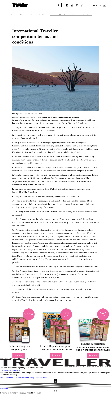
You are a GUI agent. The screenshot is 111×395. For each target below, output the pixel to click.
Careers (38, 378)
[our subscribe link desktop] (55, 333)
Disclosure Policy (27, 378)
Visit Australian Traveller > (10, 371)
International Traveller (19, 15)
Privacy (18, 378)
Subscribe (99, 5)
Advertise (11, 378)
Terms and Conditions (39, 15)
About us (3, 378)
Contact (44, 378)
